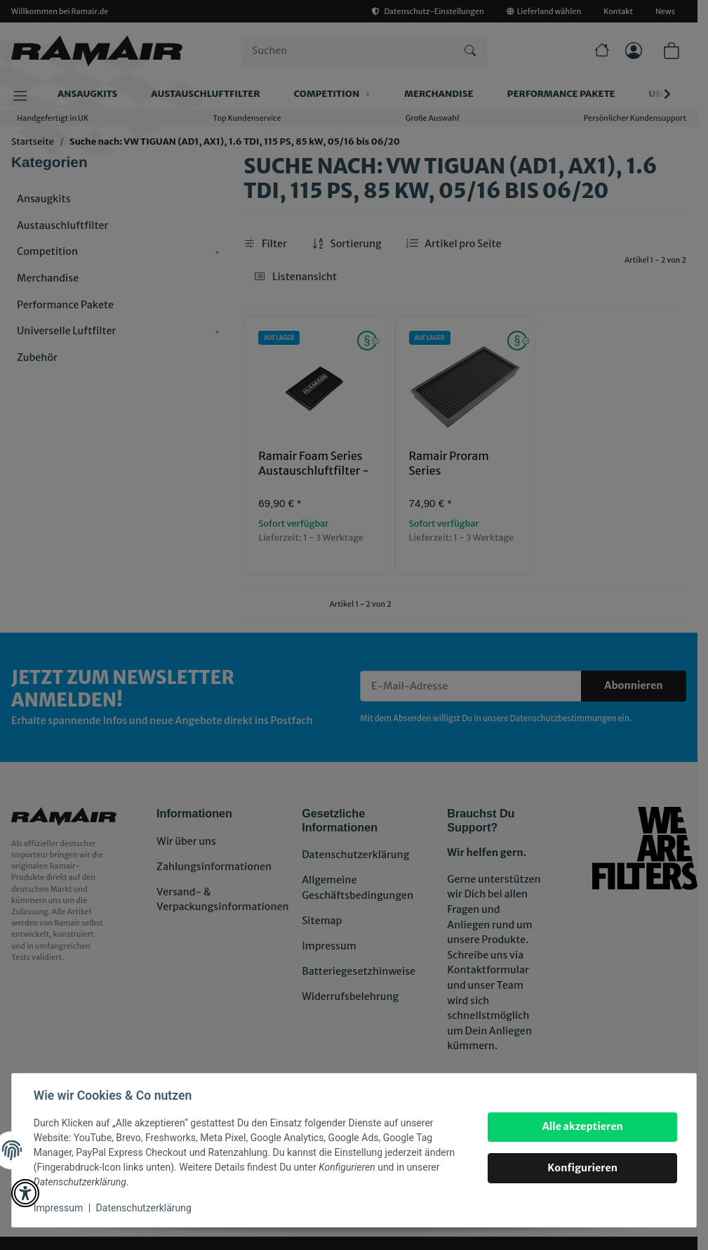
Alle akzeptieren (581, 1126)
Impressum (59, 1207)
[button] (25, 1193)
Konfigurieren (582, 1168)
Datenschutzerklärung (144, 1207)
